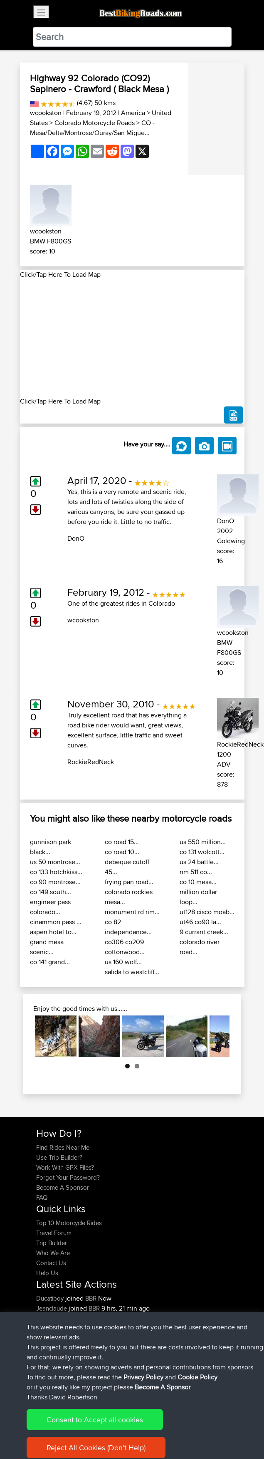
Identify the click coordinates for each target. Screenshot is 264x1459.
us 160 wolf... (123, 962)
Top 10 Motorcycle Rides (69, 1222)
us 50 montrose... (55, 862)
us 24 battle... (199, 862)
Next (217, 1036)
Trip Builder (51, 1242)
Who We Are (53, 1252)
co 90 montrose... (55, 882)
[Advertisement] (132, 338)
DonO (75, 538)
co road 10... (122, 852)
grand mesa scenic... (47, 947)
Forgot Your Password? (68, 1177)
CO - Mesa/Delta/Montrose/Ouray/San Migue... (92, 128)
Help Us (47, 1272)
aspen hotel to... (53, 932)
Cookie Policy (188, 1426)
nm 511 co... (196, 872)
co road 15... (122, 842)
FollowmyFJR (54, 1328)
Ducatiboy (50, 1298)
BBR (90, 1298)
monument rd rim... (132, 912)
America (133, 113)
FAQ (41, 1197)
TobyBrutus (52, 1348)
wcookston (46, 113)
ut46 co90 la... (200, 922)
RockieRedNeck (90, 762)
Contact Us (51, 1262)
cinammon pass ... (55, 922)
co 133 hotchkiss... (56, 872)
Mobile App (141, 1328)
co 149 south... (50, 892)
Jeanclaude (52, 1308)
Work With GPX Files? (65, 1167)
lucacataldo (52, 1318)
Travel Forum (54, 1232)
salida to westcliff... (132, 972)
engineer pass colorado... (50, 907)
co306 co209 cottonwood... (125, 947)
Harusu (46, 1358)
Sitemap (114, 1426)
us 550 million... (203, 842)
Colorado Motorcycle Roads (94, 123)
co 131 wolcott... (202, 852)
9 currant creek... (204, 932)
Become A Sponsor (62, 1187)
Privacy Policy (147, 1426)
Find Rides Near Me (62, 1147)
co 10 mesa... (198, 882)
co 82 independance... (128, 927)
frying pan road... (129, 882)
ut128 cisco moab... (207, 912)
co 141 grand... (50, 962)
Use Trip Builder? (59, 1157)
